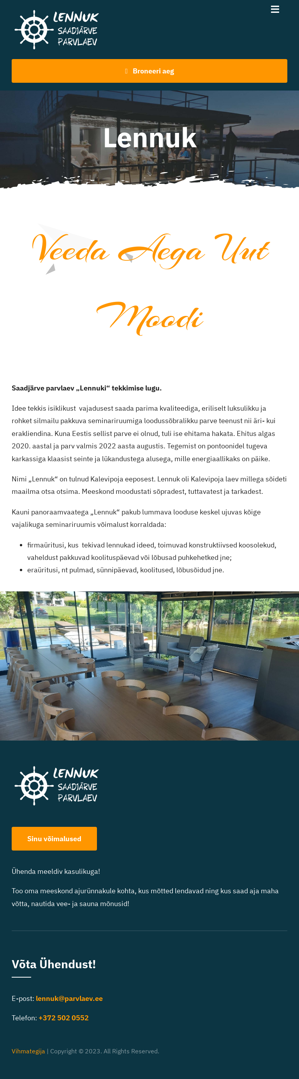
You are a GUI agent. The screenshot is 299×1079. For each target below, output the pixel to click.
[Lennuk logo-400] (61, 11)
